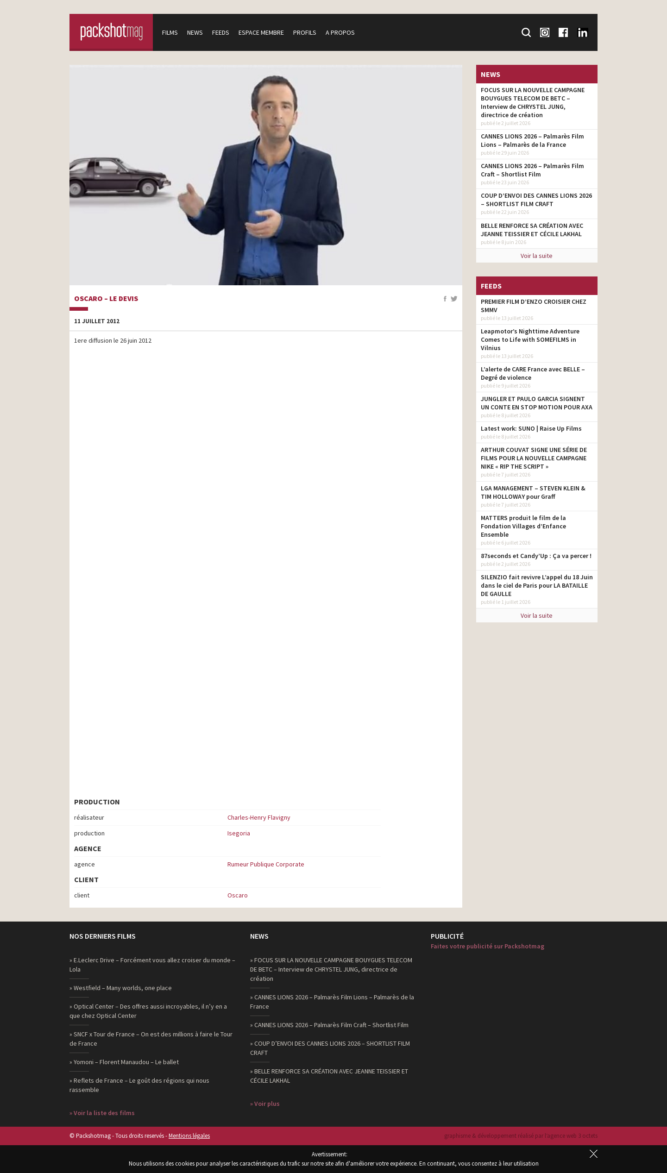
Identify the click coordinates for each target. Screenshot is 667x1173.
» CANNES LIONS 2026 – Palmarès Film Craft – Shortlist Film (329, 1025)
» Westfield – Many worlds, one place (120, 988)
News (195, 32)
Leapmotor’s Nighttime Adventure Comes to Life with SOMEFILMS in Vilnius (530, 339)
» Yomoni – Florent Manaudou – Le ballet (124, 1062)
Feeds (220, 32)
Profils (304, 32)
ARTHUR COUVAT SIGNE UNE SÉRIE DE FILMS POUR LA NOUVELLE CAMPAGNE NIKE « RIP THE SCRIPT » (534, 457)
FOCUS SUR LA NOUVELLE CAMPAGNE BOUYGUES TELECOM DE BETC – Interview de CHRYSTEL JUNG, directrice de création (533, 102)
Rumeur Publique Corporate (265, 864)
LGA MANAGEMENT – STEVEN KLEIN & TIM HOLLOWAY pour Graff (533, 492)
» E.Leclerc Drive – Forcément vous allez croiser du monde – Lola (152, 964)
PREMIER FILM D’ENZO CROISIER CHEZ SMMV (533, 305)
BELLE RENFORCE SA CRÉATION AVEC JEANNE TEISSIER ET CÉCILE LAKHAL (532, 229)
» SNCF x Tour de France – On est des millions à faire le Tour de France (151, 1039)
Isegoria (238, 833)
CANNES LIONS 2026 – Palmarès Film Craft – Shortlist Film (532, 170)
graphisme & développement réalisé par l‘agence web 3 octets (521, 1136)
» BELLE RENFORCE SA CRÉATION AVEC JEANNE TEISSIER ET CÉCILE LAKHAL (329, 1076)
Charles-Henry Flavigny (258, 817)
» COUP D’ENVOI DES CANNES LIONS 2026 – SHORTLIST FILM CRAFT (330, 1048)
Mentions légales (189, 1136)
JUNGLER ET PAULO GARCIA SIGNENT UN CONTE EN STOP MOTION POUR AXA (536, 403)
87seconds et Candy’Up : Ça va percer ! (536, 556)
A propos (340, 32)
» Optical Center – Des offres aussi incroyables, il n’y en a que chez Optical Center (148, 1011)
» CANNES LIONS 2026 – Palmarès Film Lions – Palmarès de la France (332, 1001)
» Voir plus (265, 1103)
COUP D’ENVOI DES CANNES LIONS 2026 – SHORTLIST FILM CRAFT (536, 199)
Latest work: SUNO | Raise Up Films (531, 428)
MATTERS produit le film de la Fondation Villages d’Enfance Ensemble (523, 526)
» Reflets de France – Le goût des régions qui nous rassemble (139, 1085)
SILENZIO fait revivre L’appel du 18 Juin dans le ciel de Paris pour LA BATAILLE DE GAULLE (537, 585)
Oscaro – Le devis (106, 299)
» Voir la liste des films (102, 1113)
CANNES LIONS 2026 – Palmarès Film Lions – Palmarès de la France (532, 140)
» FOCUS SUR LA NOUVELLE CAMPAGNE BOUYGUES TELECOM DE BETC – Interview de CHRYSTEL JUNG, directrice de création (331, 969)
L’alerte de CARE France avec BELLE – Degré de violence (533, 373)
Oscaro (237, 895)
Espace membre (261, 32)
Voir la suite (537, 255)
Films (170, 32)
